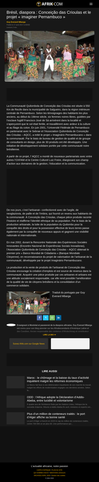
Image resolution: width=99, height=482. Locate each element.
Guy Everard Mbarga (16, 22)
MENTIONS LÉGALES (57, 473)
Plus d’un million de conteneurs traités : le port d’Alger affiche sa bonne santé (56, 415)
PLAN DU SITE (57, 470)
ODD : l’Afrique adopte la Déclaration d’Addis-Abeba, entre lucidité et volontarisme (55, 399)
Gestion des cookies (58, 475)
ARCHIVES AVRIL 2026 (42, 475)
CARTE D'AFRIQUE (43, 470)
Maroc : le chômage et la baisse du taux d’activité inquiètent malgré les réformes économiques (58, 379)
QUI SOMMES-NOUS (41, 473)
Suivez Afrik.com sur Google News (28, 344)
